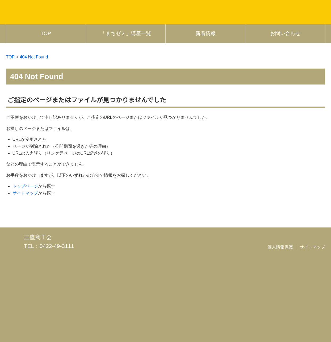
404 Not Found (35, 125)
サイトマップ (25, 261)
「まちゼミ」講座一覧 (125, 101)
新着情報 (205, 101)
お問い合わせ (285, 101)
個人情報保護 (280, 317)
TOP (46, 101)
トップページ (25, 254)
